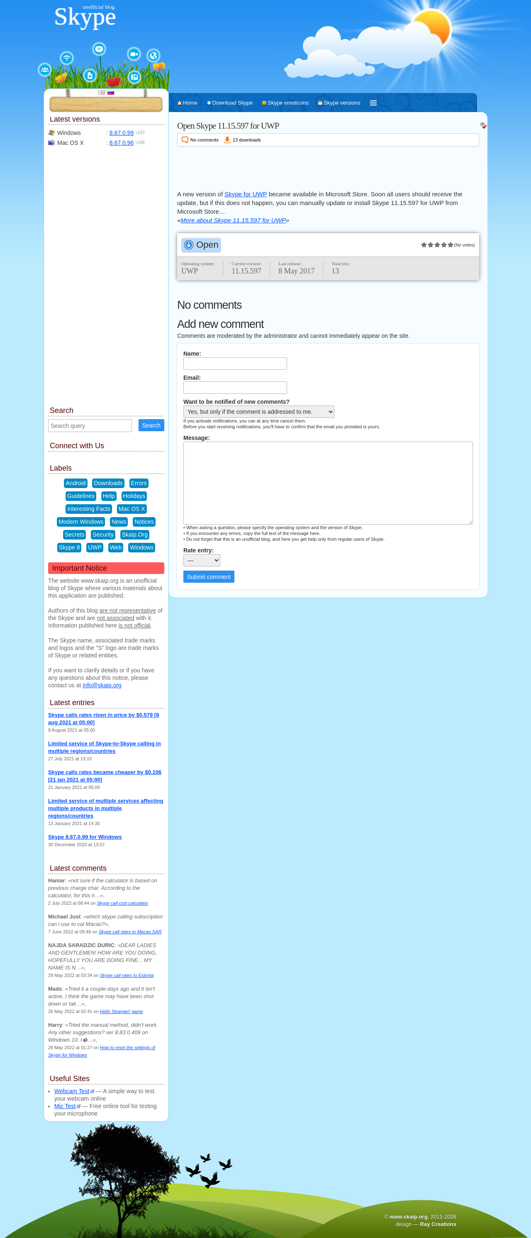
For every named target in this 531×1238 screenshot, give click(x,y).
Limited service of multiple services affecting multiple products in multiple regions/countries (105, 808)
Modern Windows (80, 521)
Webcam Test (71, 1091)
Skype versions (342, 103)
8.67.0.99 (122, 132)
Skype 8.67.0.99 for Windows (85, 837)
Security (103, 534)
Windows (141, 547)
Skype (85, 16)
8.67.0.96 (122, 142)
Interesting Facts (88, 508)
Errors (139, 483)
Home (190, 103)
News (119, 521)
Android (75, 483)
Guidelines (81, 496)
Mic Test (65, 1106)
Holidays (134, 496)
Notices (144, 521)
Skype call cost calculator (122, 903)
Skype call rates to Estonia (127, 975)
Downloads (108, 483)
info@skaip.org (102, 685)
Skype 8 (69, 547)
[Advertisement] (328, 167)
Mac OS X (132, 508)
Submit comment (209, 577)
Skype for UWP (245, 194)
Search (151, 425)
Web (116, 547)
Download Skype (232, 103)
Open (207, 244)
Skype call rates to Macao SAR (130, 931)
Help (109, 496)
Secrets (74, 534)
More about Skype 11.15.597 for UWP (232, 220)
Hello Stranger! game (121, 1011)
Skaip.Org (135, 534)
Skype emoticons (288, 103)
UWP (95, 547)
